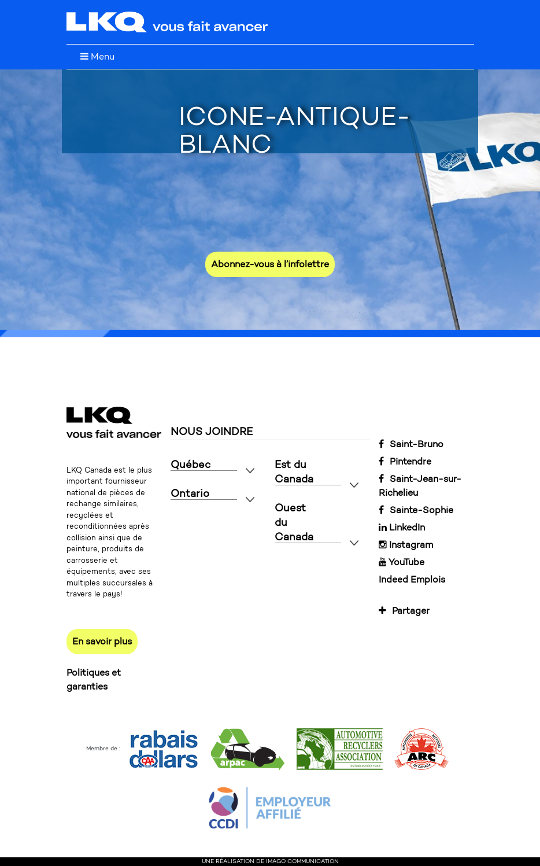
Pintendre (405, 461)
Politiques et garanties (93, 679)
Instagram (406, 544)
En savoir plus (102, 641)
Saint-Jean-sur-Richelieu (420, 485)
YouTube (401, 562)
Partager (404, 610)
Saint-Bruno (411, 443)
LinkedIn (402, 527)
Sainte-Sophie (416, 509)
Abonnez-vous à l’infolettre (270, 264)
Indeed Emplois (412, 579)
